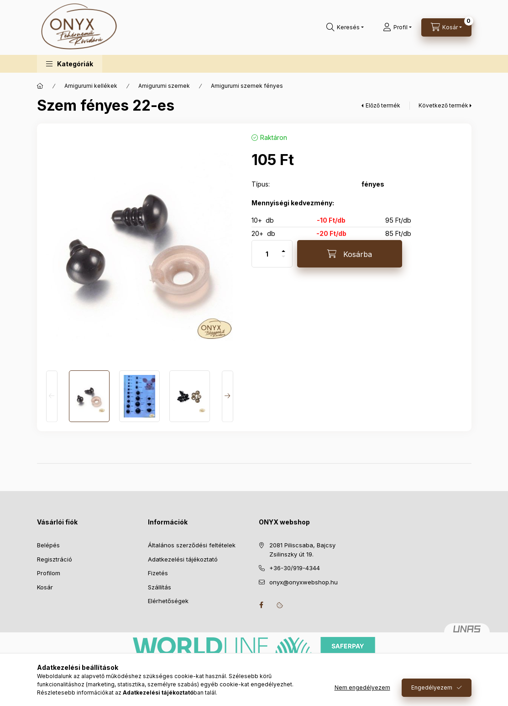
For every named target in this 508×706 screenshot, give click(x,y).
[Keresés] (345, 27)
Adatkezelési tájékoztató (183, 559)
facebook (261, 605)
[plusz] (283, 247)
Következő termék (443, 105)
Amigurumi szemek (164, 85)
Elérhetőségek (168, 600)
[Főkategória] (40, 86)
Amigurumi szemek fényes (247, 85)
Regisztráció (54, 559)
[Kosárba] (349, 253)
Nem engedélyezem (362, 687)
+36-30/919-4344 (294, 568)
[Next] (227, 396)
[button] (69, 64)
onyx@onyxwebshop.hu (303, 582)
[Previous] (52, 396)
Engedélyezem (431, 687)
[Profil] (397, 27)
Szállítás (159, 587)
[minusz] (283, 260)
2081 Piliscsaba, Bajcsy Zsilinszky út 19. (302, 549)
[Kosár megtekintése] (446, 27)
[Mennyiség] (267, 254)
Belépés (48, 545)
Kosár (45, 587)
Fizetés (158, 573)
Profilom (48, 573)
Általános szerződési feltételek (192, 545)
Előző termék (383, 105)
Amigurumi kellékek (90, 85)
